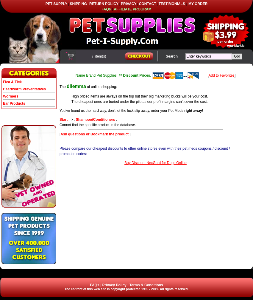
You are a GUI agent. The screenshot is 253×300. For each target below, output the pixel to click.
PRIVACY (128, 4)
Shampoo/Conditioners (95, 119)
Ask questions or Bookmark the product (94, 134)
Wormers (10, 96)
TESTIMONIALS (172, 4)
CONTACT (147, 4)
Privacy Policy (114, 285)
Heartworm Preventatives (24, 89)
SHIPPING (78, 4)
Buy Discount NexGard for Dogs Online (155, 163)
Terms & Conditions (146, 285)
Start (64, 119)
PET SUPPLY (57, 4)
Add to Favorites (222, 75)
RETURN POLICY (103, 4)
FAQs (94, 285)
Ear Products (14, 103)
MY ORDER (197, 4)
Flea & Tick (12, 82)
